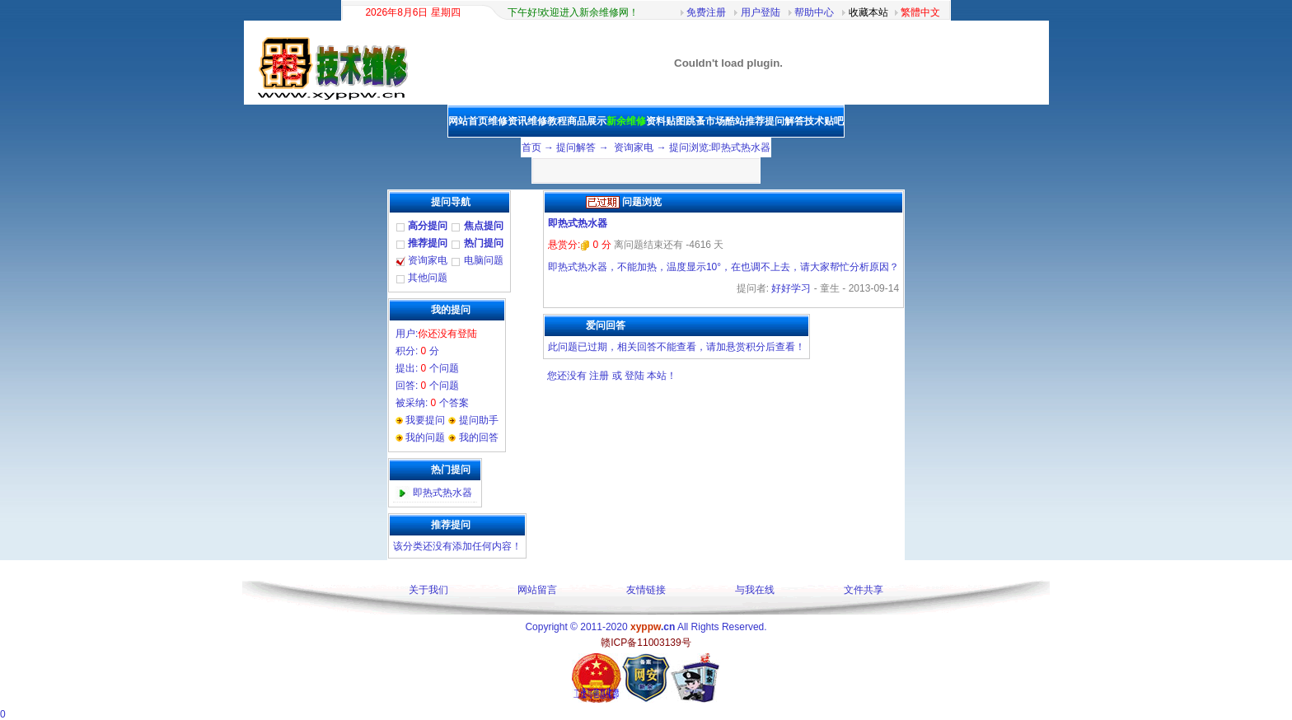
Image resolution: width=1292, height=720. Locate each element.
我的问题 (425, 437)
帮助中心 (814, 12)
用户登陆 (760, 12)
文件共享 (863, 590)
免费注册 (706, 12)
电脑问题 (483, 260)
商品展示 (586, 121)
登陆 (634, 375)
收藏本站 (868, 12)
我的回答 (479, 437)
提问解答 (784, 121)
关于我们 (428, 590)
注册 (599, 375)
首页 (531, 147)
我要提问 (425, 420)
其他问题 (427, 277)
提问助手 (479, 420)
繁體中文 (920, 12)
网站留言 (537, 590)
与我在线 (755, 590)
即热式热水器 (442, 492)
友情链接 (646, 590)
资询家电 (633, 147)
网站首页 (468, 121)
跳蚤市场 (705, 121)
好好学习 (791, 288)
